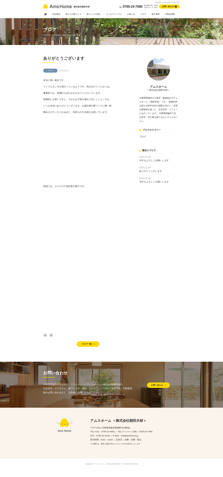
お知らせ (131, 14)
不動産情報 (170, 14)
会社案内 (56, 14)
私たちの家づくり (73, 14)
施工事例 (156, 14)
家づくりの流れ (94, 14)
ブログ (143, 14)
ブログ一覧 (88, 344)
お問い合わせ (158, 385)
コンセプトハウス (114, 14)
